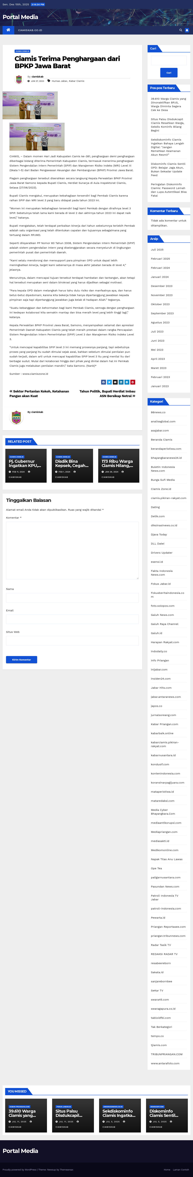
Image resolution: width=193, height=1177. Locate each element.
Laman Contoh (181, 1169)
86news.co (158, 412)
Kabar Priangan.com (164, 724)
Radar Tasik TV (161, 945)
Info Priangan (160, 660)
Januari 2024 (160, 277)
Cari (153, 48)
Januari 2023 (160, 386)
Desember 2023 (162, 286)
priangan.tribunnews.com (168, 935)
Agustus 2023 (160, 322)
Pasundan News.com (165, 886)
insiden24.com (161, 678)
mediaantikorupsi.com (166, 822)
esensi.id (157, 561)
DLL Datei (157, 543)
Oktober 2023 (160, 304)
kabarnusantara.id (163, 755)
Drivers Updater (162, 552)
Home (167, 1169)
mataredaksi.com (163, 800)
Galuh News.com (162, 615)
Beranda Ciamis (161, 439)
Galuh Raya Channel (165, 624)
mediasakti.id (160, 841)
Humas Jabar (59, 81)
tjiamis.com (159, 1045)
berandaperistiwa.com (166, 448)
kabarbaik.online (162, 733)
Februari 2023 (160, 377)
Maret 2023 (159, 368)
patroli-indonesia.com (166, 908)
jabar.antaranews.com (166, 696)
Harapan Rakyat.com (165, 642)
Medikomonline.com (165, 850)
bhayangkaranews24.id (166, 457)
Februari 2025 (160, 258)
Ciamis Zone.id (22, 51)
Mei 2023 (157, 349)
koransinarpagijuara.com (168, 782)
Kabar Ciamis (76, 81)
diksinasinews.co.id (164, 525)
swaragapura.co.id (163, 1008)
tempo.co (157, 1036)
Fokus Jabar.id (161, 583)
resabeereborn (161, 963)
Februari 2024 (160, 267)
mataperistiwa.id (162, 791)
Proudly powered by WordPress (20, 1169)
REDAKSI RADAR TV (164, 954)
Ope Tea (156, 868)
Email (10, 610)
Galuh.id (156, 633)
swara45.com (160, 999)
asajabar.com (160, 430)
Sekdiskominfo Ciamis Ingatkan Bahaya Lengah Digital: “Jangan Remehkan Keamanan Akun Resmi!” (167, 147)
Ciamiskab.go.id (30, 30)
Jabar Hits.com (161, 687)
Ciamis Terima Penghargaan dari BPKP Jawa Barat (67, 62)
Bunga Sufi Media (163, 479)
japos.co (156, 706)
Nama (10, 589)
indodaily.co (159, 651)
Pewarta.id (158, 917)
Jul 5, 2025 (113, 1121)
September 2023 (162, 313)
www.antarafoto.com (165, 1063)
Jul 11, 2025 (19, 1121)
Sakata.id (157, 972)
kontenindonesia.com (165, 773)
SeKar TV (157, 990)
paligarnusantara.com (166, 877)
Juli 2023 (157, 331)
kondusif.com (160, 764)
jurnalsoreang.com (163, 715)
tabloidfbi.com (161, 1017)
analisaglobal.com (163, 421)
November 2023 (162, 295)
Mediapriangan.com (164, 832)
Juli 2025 (157, 249)
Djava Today (159, 534)
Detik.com (158, 516)
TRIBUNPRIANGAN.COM (167, 1054)
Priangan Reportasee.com (168, 926)
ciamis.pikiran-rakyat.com (168, 498)
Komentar (14, 517)
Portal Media (20, 17)
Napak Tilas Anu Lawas (167, 859)
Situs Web (13, 632)
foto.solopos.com (163, 605)
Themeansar (66, 1169)
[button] (180, 30)
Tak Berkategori (161, 1027)
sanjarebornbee (161, 981)
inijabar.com (159, 669)
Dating (155, 507)
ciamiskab (37, 76)
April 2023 (158, 358)
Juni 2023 (157, 340)
